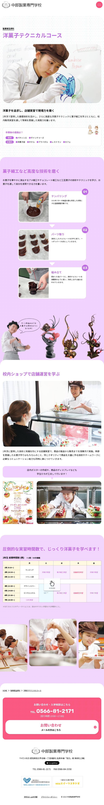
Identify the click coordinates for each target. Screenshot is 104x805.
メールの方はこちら (51, 727)
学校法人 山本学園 (30, 797)
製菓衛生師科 (15, 690)
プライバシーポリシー (49, 797)
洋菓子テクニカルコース (32, 690)
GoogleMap (52, 763)
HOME (5, 690)
